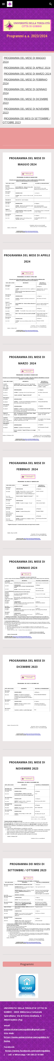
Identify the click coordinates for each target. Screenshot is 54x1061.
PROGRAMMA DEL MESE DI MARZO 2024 (27, 73)
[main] (27, 36)
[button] (3, 4)
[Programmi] (27, 964)
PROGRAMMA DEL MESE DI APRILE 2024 (27, 67)
